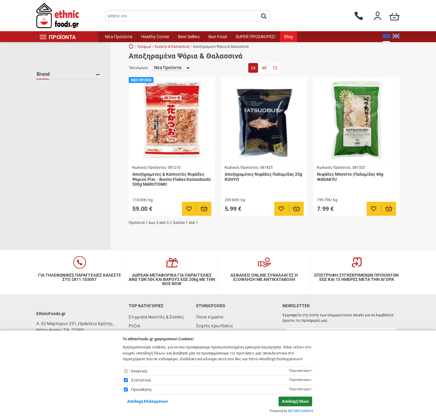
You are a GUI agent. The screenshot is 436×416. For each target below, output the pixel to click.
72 (274, 67)
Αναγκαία (139, 371)
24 (253, 67)
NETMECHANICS (300, 411)
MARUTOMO (56, 95)
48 (264, 67)
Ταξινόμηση (138, 68)
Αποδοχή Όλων (295, 401)
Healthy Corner (155, 36)
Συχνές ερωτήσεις (214, 325)
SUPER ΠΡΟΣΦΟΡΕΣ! (256, 36)
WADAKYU (53, 104)
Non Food (217, 36)
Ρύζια (134, 325)
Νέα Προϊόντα (118, 36)
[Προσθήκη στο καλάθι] (204, 209)
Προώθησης (141, 389)
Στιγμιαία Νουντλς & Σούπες (156, 316)
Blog (288, 36)
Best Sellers (189, 36)
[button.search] (264, 16)
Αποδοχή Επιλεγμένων (147, 401)
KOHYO (51, 87)
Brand (43, 74)
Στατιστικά (140, 380)
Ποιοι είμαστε (210, 316)
